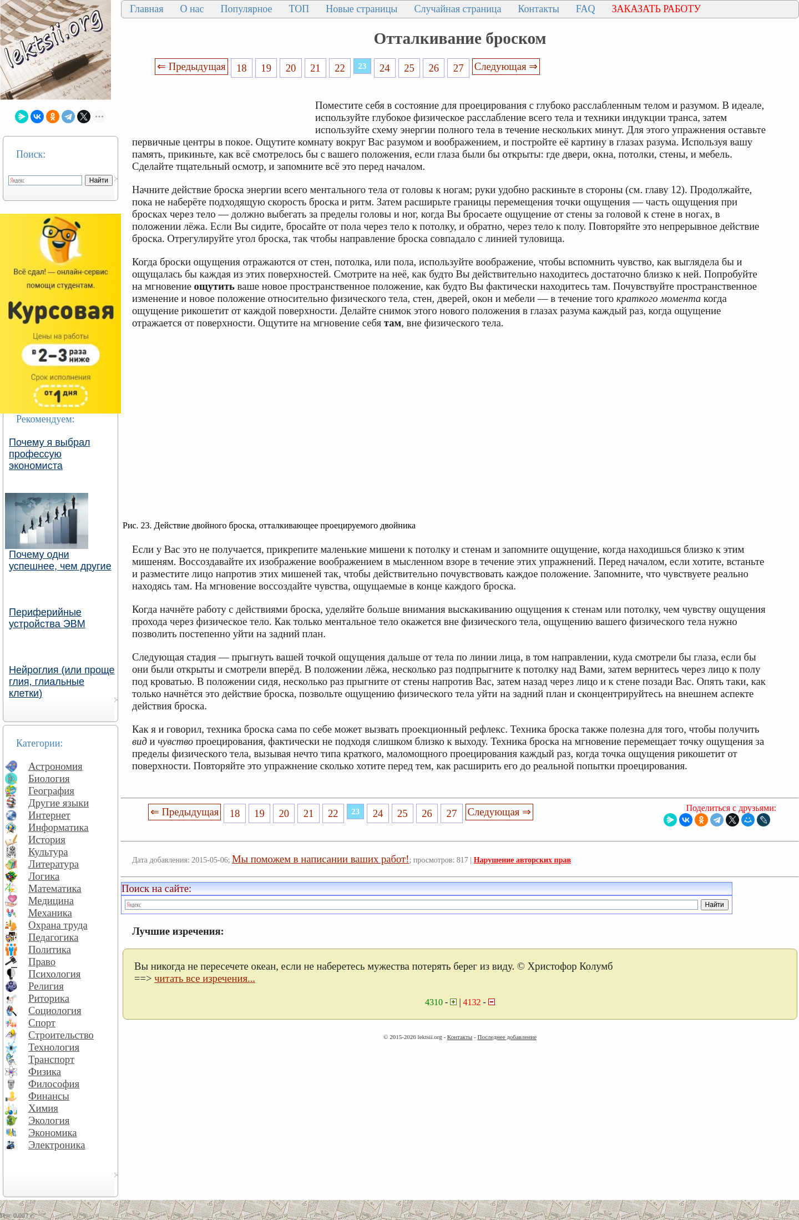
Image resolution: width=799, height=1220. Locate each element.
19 (266, 68)
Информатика (58, 827)
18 (241, 68)
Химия (43, 1108)
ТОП (299, 8)
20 (291, 68)
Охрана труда (58, 925)
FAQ (585, 8)
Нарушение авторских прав (522, 860)
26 (434, 68)
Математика (55, 888)
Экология (48, 1120)
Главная (146, 8)
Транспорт (51, 1059)
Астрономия (55, 766)
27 (458, 68)
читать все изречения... (204, 978)
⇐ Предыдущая (191, 66)
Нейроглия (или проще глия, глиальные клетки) (62, 681)
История (46, 839)
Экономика (52, 1132)
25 (409, 68)
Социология (55, 1010)
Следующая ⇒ (506, 66)
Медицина (51, 900)
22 (340, 68)
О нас (192, 8)
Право (41, 961)
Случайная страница (457, 8)
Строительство (61, 1035)
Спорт (41, 1023)
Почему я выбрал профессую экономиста (49, 454)
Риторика (48, 998)
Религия (46, 986)
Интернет (49, 815)
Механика (50, 913)
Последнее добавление (506, 1037)
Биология (49, 778)
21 (315, 68)
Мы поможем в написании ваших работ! (320, 859)
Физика (44, 1071)
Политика (49, 949)
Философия (53, 1084)
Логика (43, 876)
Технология (53, 1047)
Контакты (538, 8)
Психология (54, 974)
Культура (48, 852)
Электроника (56, 1145)
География (51, 790)
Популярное (246, 8)
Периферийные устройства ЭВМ (47, 618)
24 (385, 68)
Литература (53, 864)
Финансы (48, 1096)
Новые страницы (361, 8)
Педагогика (53, 937)
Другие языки (58, 803)
